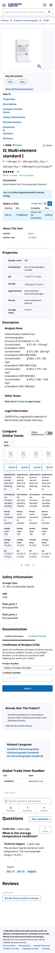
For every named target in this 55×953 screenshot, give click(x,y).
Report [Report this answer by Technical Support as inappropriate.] (32, 871)
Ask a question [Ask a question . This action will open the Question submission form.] (26, 175)
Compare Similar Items (13, 110)
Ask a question (40, 819)
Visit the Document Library (18, 725)
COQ (22, 81)
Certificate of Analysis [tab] (14, 636)
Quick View (15, 467)
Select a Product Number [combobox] (17, 667)
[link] (9, 792)
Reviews (8, 138)
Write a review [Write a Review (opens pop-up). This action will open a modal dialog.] (10, 175)
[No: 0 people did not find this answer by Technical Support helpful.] (21, 871)
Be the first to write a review (23, 899)
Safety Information (14, 117)
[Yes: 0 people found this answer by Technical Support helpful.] (10, 871)
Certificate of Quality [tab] (37, 636)
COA (10, 81)
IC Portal (19, 401)
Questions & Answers (9, 130)
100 (26, 260)
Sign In (6, 192)
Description (9, 104)
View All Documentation (19, 89)
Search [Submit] (27, 688)
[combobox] (27, 678)
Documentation (12, 122)
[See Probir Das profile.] (8, 829)
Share (47, 145)
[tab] (7, 20)
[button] (45, 830)
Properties (9, 99)
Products (5, 20)
